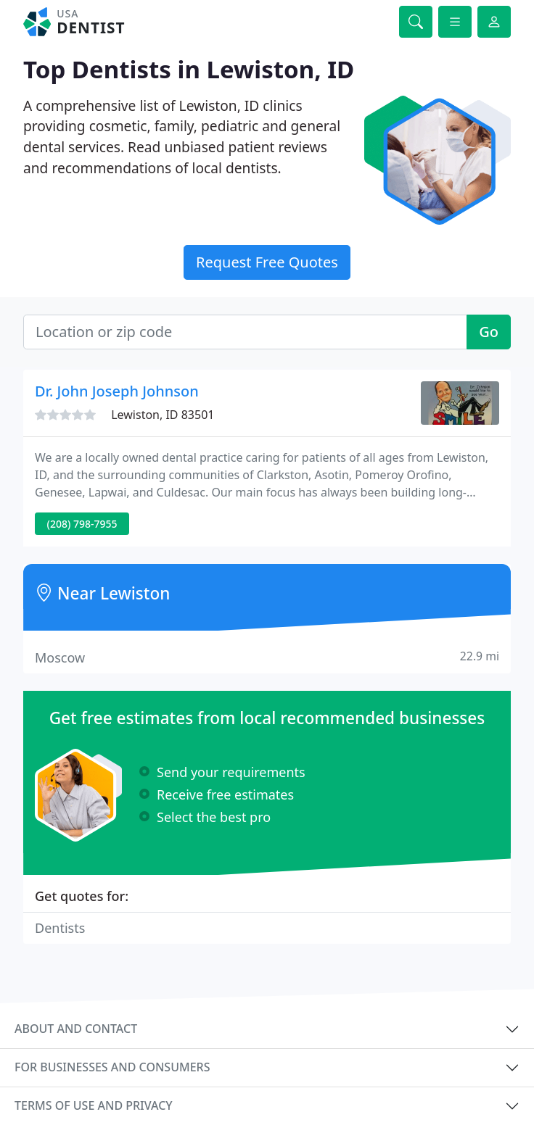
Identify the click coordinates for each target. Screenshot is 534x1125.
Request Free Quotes (267, 262)
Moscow (267, 657)
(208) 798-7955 (82, 524)
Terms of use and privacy (94, 1105)
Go (488, 331)
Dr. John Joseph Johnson (117, 391)
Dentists (60, 928)
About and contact (76, 1029)
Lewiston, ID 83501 (162, 415)
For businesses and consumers (112, 1067)
